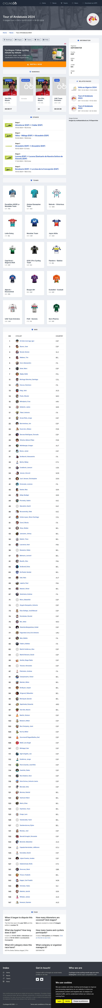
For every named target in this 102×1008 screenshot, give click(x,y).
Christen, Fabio (25, 886)
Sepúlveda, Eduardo (26, 704)
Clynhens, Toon (25, 809)
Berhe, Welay (24, 462)
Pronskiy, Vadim (25, 500)
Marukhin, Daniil (25, 506)
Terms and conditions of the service (41, 1004)
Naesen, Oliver (24, 588)
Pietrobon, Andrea (26, 671)
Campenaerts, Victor (26, 676)
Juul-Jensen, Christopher (28, 478)
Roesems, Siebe (25, 550)
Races (11, 33)
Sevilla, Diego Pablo (26, 660)
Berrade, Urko (24, 787)
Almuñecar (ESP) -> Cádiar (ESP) (29, 125)
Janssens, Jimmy (25, 533)
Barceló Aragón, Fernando (28, 836)
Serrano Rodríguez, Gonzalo (29, 434)
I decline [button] (67, 1001)
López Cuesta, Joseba (27, 858)
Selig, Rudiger (24, 495)
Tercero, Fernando (26, 665)
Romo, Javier (24, 451)
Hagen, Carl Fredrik (26, 880)
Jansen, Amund (25, 473)
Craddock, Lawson (26, 467)
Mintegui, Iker (24, 748)
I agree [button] (59, 1001)
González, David (25, 853)
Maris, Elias (23, 803)
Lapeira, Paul (24, 583)
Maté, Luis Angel (25, 743)
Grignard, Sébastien (26, 693)
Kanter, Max (24, 489)
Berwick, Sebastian (26, 842)
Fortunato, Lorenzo (26, 484)
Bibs (37, 39)
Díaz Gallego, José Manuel (28, 610)
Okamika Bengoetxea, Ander (29, 627)
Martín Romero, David (27, 654)
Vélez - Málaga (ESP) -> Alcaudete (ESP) (32, 136)
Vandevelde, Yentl (26, 820)
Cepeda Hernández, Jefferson (29, 847)
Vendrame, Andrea (26, 594)
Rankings (8, 39)
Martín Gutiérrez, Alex (27, 649)
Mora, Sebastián (25, 599)
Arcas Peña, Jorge (26, 418)
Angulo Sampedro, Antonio (29, 605)
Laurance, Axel (25, 544)
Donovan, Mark (25, 869)
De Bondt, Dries (25, 566)
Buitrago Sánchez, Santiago (29, 379)
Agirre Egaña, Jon (26, 754)
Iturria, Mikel (24, 732)
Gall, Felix (23, 577)
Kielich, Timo (24, 539)
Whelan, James (25, 897)
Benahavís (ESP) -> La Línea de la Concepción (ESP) (37, 169)
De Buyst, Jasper (25, 687)
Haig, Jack (23, 390)
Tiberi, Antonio (25, 412)
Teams (28, 39)
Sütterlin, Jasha (25, 407)
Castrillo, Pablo (25, 770)
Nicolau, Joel (24, 831)
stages (18, 39)
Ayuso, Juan (24, 346)
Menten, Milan (24, 682)
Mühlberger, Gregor (26, 445)
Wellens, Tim (24, 357)
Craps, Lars (23, 814)
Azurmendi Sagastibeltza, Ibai (30, 737)
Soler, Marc (23, 368)
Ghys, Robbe (24, 528)
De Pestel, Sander (25, 572)
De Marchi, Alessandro (27, 456)
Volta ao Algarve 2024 (87, 87)
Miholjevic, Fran (25, 401)
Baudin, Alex (24, 561)
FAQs (46, 39)
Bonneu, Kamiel (25, 792)
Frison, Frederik (25, 875)
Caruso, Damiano (25, 385)
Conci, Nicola (24, 522)
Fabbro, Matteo (25, 643)
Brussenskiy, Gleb (26, 511)
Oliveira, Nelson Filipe (27, 440)
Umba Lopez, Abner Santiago (29, 517)
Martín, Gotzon (25, 715)
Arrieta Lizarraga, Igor (27, 341)
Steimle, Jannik (25, 891)
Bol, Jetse (23, 621)
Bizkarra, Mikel (25, 721)
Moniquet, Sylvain (26, 698)
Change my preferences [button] (80, 1001)
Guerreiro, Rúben (25, 429)
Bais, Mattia (23, 638)
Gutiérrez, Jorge (25, 759)
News (8, 981)
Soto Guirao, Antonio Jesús (29, 781)
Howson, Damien (25, 902)
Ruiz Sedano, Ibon (26, 776)
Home (5, 33)
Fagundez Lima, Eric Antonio (29, 632)
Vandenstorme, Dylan (27, 825)
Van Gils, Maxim (25, 709)
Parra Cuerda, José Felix (28, 765)
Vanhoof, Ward (24, 798)
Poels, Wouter (24, 396)
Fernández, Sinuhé (26, 616)
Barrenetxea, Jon (25, 423)
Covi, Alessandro (25, 363)
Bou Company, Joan (26, 726)
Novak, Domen (24, 352)
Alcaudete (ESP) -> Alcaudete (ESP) (30, 146)
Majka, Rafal (24, 374)
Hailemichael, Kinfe (26, 864)
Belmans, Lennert (25, 555)
